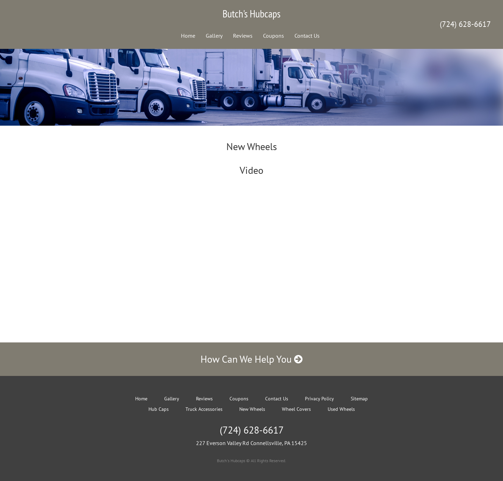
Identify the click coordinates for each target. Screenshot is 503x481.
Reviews (243, 35)
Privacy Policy (319, 398)
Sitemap (359, 398)
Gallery (214, 35)
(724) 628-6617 (465, 24)
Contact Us (307, 35)
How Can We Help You (251, 359)
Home (188, 35)
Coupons (273, 35)
